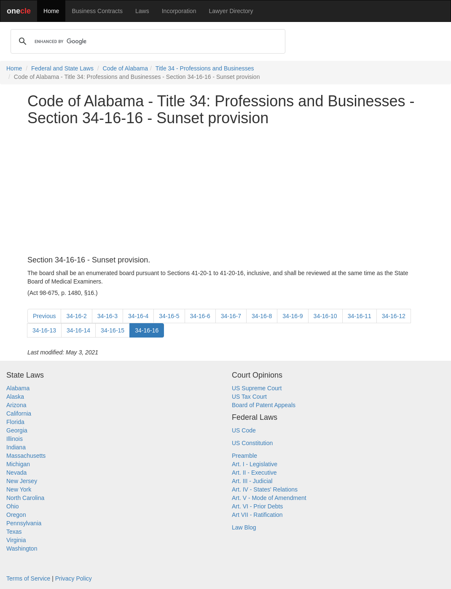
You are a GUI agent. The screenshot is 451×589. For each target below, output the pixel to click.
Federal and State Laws (62, 68)
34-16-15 (112, 330)
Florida (15, 422)
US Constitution (252, 443)
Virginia (16, 540)
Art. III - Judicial (252, 481)
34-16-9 (292, 316)
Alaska (15, 396)
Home (51, 11)
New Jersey (21, 481)
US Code (244, 430)
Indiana (16, 447)
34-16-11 (359, 316)
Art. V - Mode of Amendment (269, 497)
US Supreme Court (257, 388)
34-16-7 (231, 316)
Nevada (16, 472)
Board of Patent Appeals (263, 405)
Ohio (12, 506)
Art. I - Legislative (254, 464)
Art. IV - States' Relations (265, 489)
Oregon (16, 514)
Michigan (18, 464)
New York (18, 489)
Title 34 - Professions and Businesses (205, 68)
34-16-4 (138, 316)
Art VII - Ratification (257, 514)
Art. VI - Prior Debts (257, 506)
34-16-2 (76, 316)
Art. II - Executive (254, 472)
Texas (14, 531)
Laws (142, 11)
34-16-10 (325, 316)
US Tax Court (249, 396)
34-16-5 (169, 316)
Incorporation (179, 11)
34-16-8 (262, 316)
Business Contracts (97, 11)
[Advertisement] (225, 191)
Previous (44, 316)
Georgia (16, 430)
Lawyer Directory (231, 11)
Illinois (14, 438)
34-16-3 (107, 316)
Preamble (244, 455)
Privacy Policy (73, 578)
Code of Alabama (125, 68)
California (18, 413)
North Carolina (25, 497)
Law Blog (244, 527)
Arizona (16, 405)
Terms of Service (28, 578)
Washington (21, 548)
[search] (147, 41)
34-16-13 (44, 330)
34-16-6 (200, 316)
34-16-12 (393, 316)
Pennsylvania (23, 523)
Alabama (18, 388)
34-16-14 (78, 330)
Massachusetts (26, 455)
